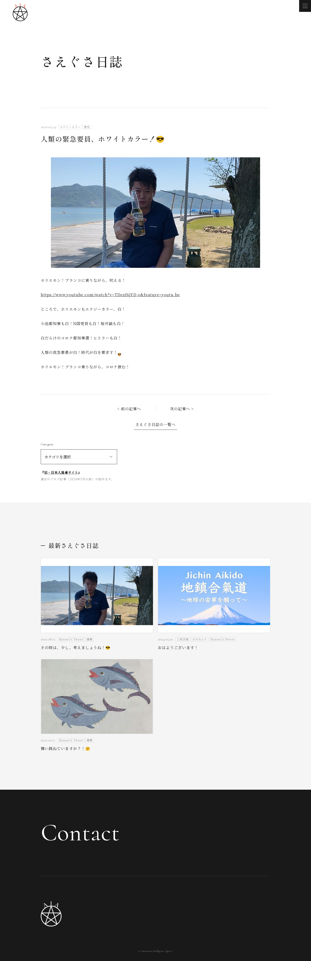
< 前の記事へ (129, 408)
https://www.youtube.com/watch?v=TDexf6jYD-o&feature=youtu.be (110, 294)
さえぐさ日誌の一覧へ (155, 424)
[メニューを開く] (305, 6)
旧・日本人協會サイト (61, 472)
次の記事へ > (182, 408)
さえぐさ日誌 (82, 61)
